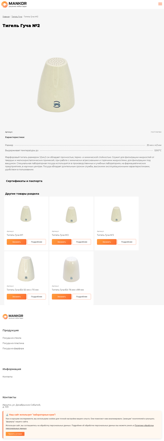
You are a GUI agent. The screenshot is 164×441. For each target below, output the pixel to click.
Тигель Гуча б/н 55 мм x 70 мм (23, 290)
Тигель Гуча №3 (105, 235)
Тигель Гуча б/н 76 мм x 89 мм (68, 290)
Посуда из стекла (12, 338)
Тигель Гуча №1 (15, 235)
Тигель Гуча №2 (60, 235)
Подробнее (36, 242)
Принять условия (15, 434)
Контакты (8, 377)
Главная (6, 17)
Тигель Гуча (17, 17)
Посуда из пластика (13, 343)
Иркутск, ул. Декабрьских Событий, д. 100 (22, 406)
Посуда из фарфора (13, 349)
